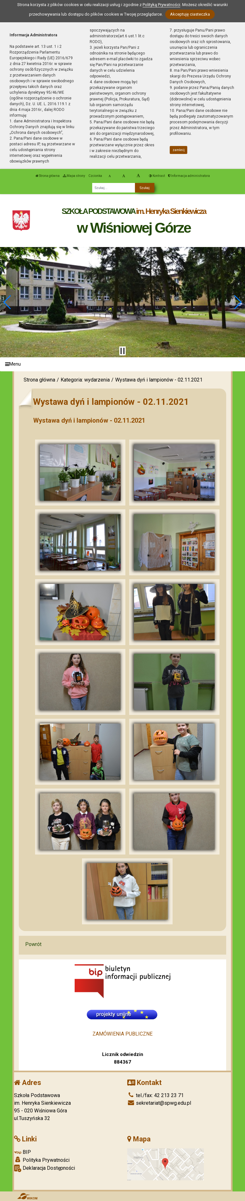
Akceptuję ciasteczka (190, 14)
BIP (22, 1152)
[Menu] (122, 364)
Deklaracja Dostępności (44, 1168)
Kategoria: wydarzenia (85, 380)
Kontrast (157, 176)
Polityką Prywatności (161, 4)
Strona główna (47, 176)
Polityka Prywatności (42, 1160)
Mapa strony (74, 176)
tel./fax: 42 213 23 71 (155, 1095)
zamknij (179, 150)
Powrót (33, 944)
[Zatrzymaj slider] (122, 351)
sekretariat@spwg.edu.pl (159, 1103)
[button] (7, 302)
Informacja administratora (189, 176)
